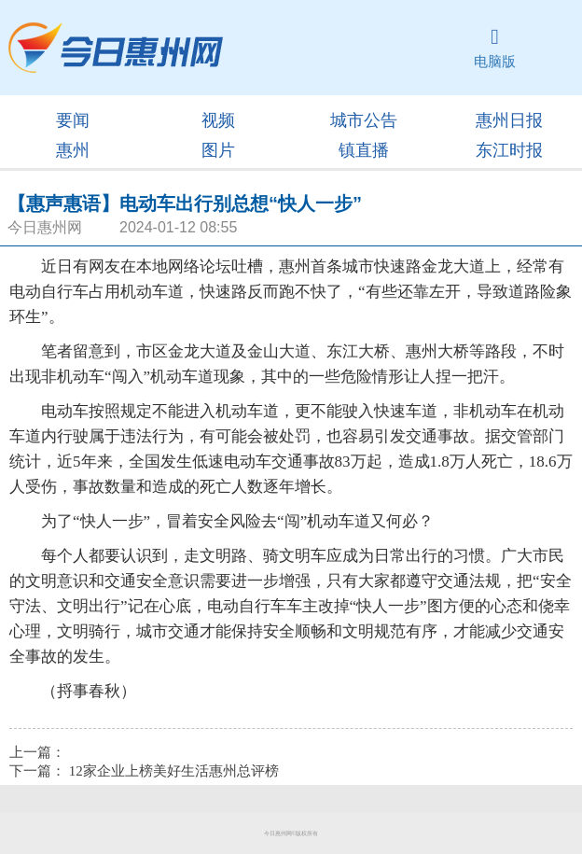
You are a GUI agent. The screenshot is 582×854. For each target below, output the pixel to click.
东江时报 (509, 150)
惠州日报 (509, 120)
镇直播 (364, 150)
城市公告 (363, 120)
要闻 (73, 120)
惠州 (73, 150)
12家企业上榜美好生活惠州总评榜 (174, 770)
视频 (218, 120)
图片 (218, 150)
